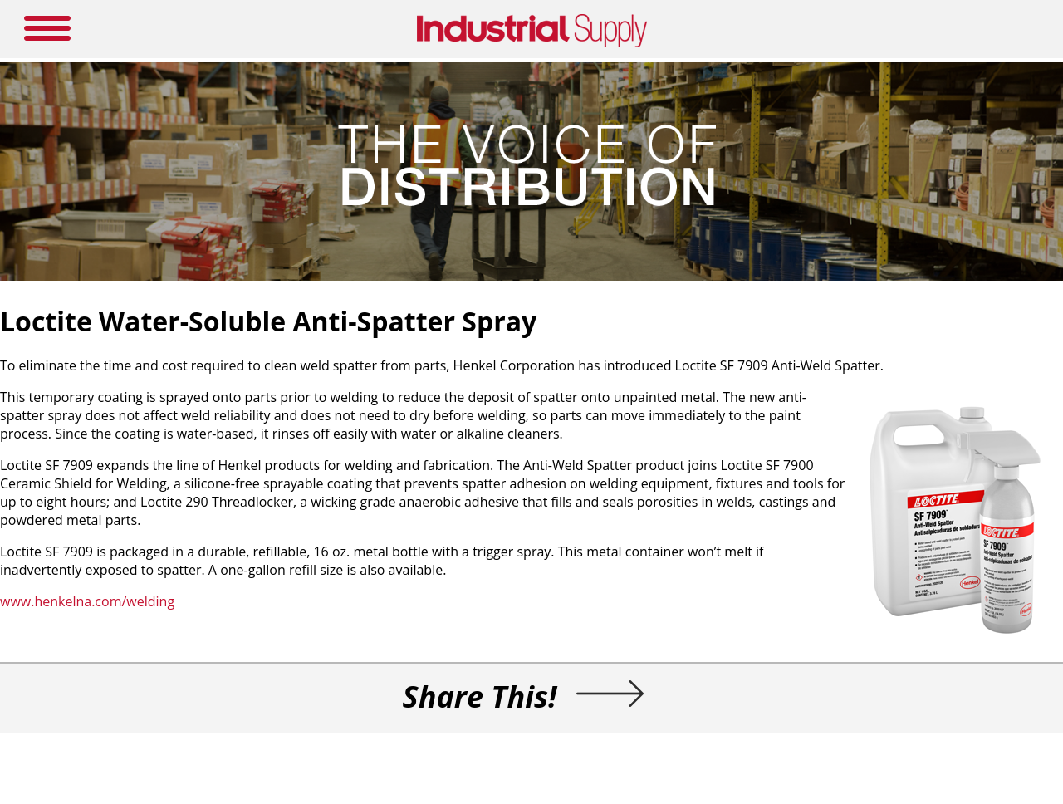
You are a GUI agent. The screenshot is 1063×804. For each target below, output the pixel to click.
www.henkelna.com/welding (87, 601)
